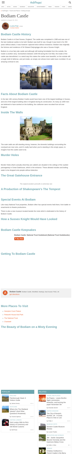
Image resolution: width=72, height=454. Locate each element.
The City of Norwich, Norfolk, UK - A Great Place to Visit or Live (54, 416)
